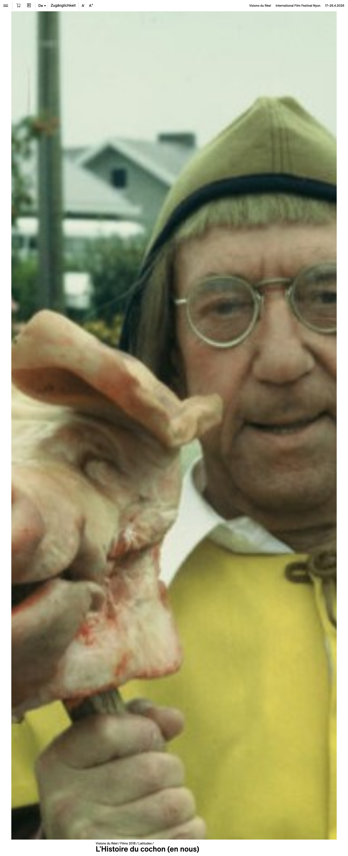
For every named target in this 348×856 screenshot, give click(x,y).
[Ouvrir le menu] (5, 5)
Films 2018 (128, 843)
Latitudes (145, 843)
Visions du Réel (106, 843)
